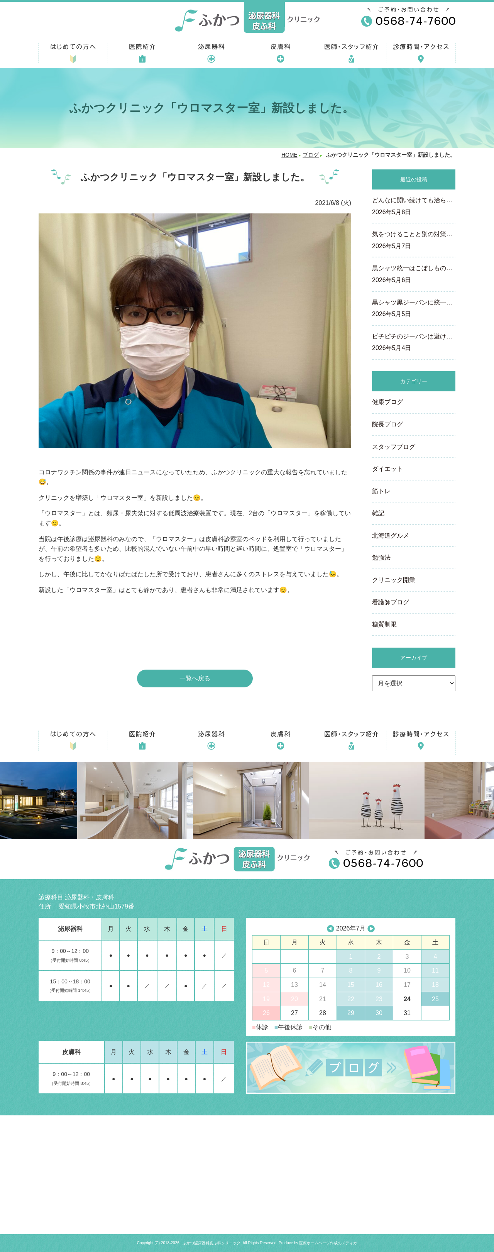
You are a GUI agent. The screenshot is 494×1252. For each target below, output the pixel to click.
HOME (289, 155)
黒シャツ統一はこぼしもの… (413, 275)
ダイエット (387, 468)
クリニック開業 (393, 580)
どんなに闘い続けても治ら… (413, 207)
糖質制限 (384, 624)
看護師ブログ (390, 602)
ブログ (311, 155)
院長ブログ (387, 424)
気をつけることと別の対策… (413, 241)
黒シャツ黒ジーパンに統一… (413, 309)
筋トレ (381, 491)
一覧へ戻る (194, 678)
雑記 (378, 513)
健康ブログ (387, 402)
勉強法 (381, 557)
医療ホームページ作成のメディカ (328, 1243)
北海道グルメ (390, 535)
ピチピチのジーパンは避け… (413, 343)
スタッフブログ (393, 446)
